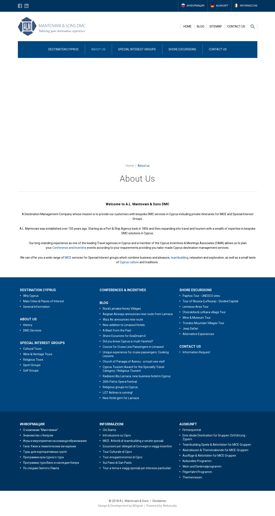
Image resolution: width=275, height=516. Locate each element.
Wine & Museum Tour (197, 317)
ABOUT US (98, 49)
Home (130, 165)
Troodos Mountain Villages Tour (203, 323)
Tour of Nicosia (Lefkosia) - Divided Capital (210, 301)
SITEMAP (215, 26)
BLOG (200, 26)
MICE (68, 257)
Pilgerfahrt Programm (197, 472)
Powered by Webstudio (161, 505)
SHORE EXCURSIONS (182, 49)
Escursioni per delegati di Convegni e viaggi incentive (137, 446)
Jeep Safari (190, 328)
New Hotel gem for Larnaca (121, 398)
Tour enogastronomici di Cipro (122, 457)
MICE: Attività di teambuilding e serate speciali (133, 441)
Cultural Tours (32, 348)
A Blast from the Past (117, 330)
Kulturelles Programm (197, 461)
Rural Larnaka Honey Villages (122, 308)
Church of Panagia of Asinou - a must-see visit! (134, 361)
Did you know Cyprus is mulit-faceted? (128, 341)
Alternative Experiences (198, 334)
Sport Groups (32, 365)
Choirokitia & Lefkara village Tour (204, 312)
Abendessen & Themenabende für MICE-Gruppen (215, 450)
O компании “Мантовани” (40, 430)
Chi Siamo (109, 430)
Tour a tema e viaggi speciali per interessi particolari (137, 468)
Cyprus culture (129, 262)
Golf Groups (31, 370)
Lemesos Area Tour (196, 306)
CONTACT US (236, 26)
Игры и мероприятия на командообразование (55, 441)
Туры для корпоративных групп (45, 451)
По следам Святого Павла (41, 468)
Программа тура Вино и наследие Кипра (51, 462)
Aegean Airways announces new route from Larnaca (138, 314)
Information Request (196, 352)
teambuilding (179, 257)
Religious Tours (33, 359)
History (27, 325)
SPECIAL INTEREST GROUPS (137, 49)
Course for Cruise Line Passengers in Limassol (133, 346)
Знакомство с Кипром (38, 435)
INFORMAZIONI (111, 424)
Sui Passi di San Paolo (117, 462)
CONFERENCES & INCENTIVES (123, 290)
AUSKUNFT (188, 424)
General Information (36, 306)
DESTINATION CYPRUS (63, 49)
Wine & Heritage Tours (37, 354)
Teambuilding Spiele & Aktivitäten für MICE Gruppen (217, 444)
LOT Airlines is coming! (118, 392)
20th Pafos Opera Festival (120, 381)
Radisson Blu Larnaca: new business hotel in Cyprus (137, 376)
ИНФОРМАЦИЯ (32, 424)
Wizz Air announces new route (123, 319)
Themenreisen (192, 477)
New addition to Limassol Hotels (124, 325)
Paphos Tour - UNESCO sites (201, 295)
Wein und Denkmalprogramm (202, 466)
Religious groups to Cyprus (120, 387)
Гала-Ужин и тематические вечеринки (49, 446)
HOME (187, 26)
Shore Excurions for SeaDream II (124, 336)
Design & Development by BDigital (120, 505)
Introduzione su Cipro (117, 435)
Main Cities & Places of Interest (43, 301)
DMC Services (32, 330)
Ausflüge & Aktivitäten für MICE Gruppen (209, 455)
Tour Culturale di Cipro (117, 451)
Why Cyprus (31, 295)
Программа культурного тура (43, 457)
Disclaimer (159, 501)
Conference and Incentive (69, 247)
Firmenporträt (192, 430)
